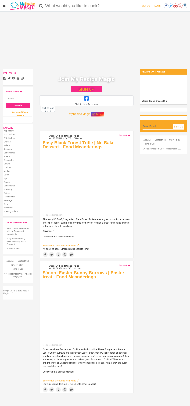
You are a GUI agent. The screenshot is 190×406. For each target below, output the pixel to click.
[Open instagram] (185, 6)
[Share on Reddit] (71, 254)
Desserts (123, 135)
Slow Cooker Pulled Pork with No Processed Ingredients (18, 231)
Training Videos (11, 211)
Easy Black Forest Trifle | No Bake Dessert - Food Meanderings (79, 144)
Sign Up (145, 5)
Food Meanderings (69, 136)
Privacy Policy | (17, 265)
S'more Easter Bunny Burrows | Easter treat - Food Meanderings (83, 274)
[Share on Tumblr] (58, 254)
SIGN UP (86, 89)
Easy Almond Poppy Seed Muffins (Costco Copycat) (17, 241)
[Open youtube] (180, 6)
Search (18, 105)
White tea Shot (13, 248)
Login (157, 5)
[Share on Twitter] (51, 254)
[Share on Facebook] (45, 254)
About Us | (11, 261)
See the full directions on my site (61, 245)
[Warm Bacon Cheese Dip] (163, 86)
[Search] (41, 6)
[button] (86, 100)
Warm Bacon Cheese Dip (154, 101)
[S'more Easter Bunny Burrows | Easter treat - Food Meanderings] (86, 312)
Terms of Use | (17, 269)
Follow (97, 114)
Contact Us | (23, 261)
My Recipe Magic (79, 114)
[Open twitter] (170, 6)
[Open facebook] (166, 6)
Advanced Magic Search (20, 113)
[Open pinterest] (175, 6)
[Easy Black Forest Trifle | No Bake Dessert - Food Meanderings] (86, 182)
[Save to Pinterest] (64, 254)
